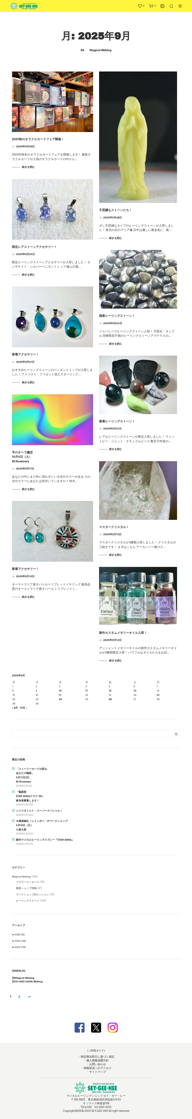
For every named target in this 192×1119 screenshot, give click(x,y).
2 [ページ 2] (19, 996)
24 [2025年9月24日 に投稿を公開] (60, 699)
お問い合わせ (97, 1064)
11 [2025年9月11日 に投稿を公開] (86, 690)
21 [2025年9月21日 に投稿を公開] (158, 694)
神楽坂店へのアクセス (97, 1068)
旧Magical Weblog (23, 977)
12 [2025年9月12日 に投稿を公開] (110, 690)
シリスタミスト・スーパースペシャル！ (39, 810)
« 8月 (15, 707)
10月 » (23, 707)
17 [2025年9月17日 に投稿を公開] (60, 694)
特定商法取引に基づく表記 (97, 1056)
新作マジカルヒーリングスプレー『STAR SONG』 (45, 839)
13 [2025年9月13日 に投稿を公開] (135, 690)
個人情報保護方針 (97, 1060)
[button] (141, 6)
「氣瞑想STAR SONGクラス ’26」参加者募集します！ (30, 796)
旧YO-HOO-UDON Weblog (27, 981)
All (82, 50)
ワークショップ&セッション (32, 894)
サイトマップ (97, 1071)
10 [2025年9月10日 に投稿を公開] (60, 690)
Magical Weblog (100, 50)
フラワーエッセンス (27, 881)
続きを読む (28, 166)
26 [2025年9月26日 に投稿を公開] (110, 699)
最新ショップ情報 (26, 888)
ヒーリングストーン (27, 900)
